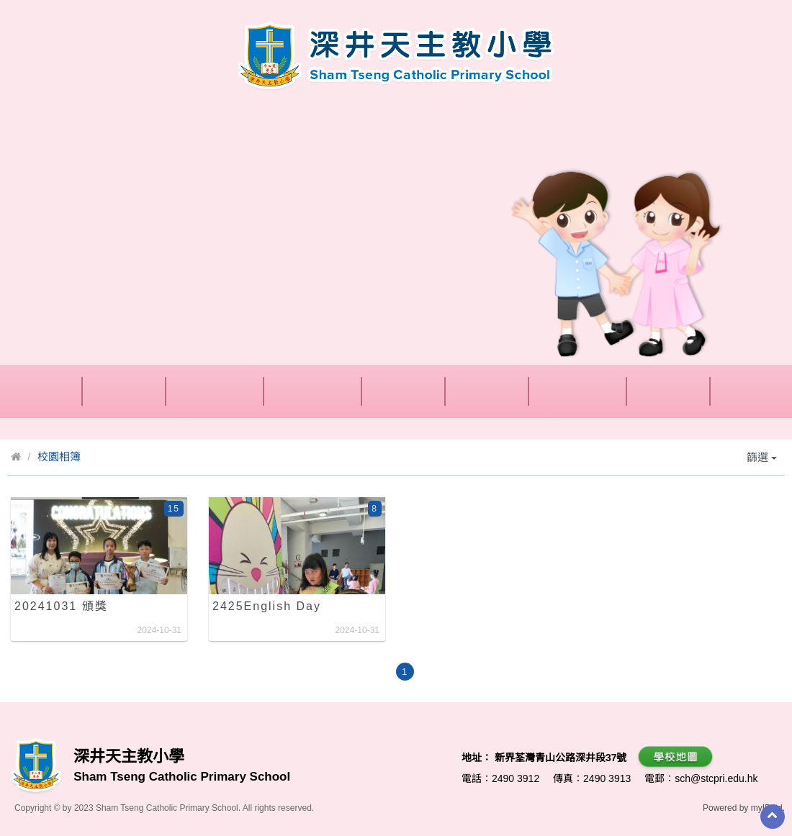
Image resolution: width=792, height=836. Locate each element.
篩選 (762, 457)
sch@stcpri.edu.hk (716, 778)
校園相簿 (59, 456)
